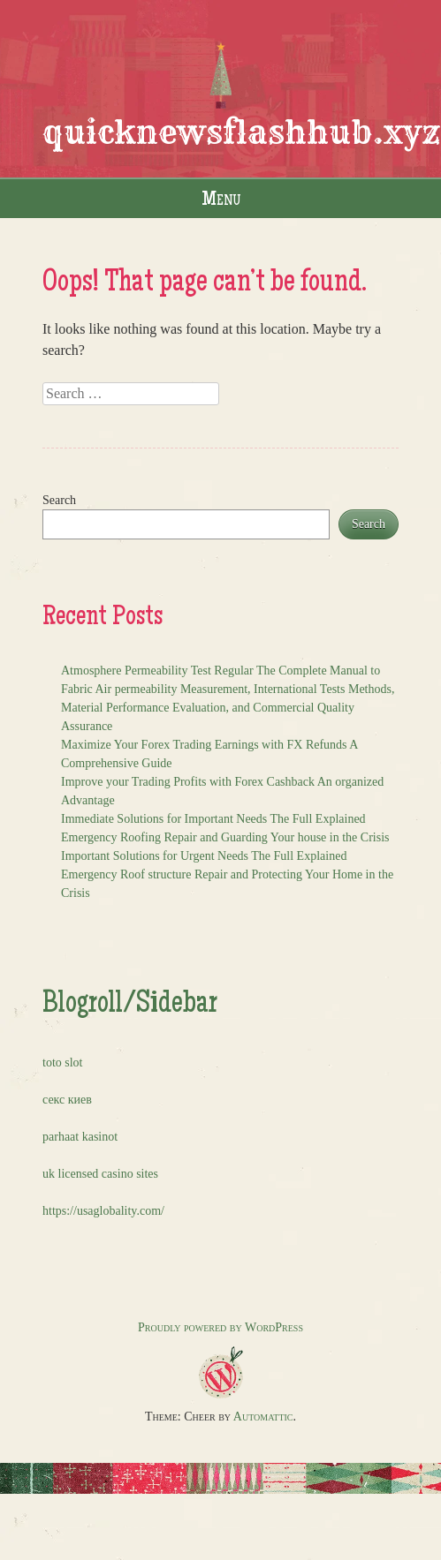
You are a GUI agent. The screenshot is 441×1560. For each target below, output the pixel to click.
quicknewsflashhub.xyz (241, 132)
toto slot (62, 1062)
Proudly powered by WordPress (220, 1327)
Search (59, 500)
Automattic (263, 1416)
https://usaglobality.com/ (103, 1210)
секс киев (67, 1099)
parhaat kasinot (80, 1136)
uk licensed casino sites (100, 1173)
